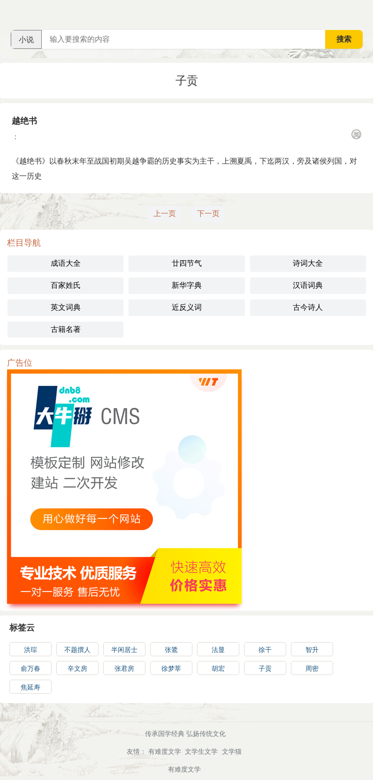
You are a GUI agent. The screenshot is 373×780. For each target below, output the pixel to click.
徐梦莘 (171, 668)
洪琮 (30, 649)
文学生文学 (201, 751)
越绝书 (24, 121)
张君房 (124, 668)
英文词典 (66, 307)
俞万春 (30, 668)
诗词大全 (308, 263)
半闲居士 (124, 649)
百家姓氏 (66, 285)
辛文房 (77, 668)
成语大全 (66, 263)
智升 (312, 649)
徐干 (265, 649)
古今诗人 (308, 307)
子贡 (265, 668)
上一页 (164, 214)
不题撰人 (77, 649)
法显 (218, 649)
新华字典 (187, 285)
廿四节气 (187, 263)
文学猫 (232, 751)
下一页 (208, 214)
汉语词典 (308, 285)
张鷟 (171, 649)
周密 (312, 668)
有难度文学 (164, 751)
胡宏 (218, 668)
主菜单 (365, 14)
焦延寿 (30, 687)
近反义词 (187, 307)
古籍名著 (66, 329)
